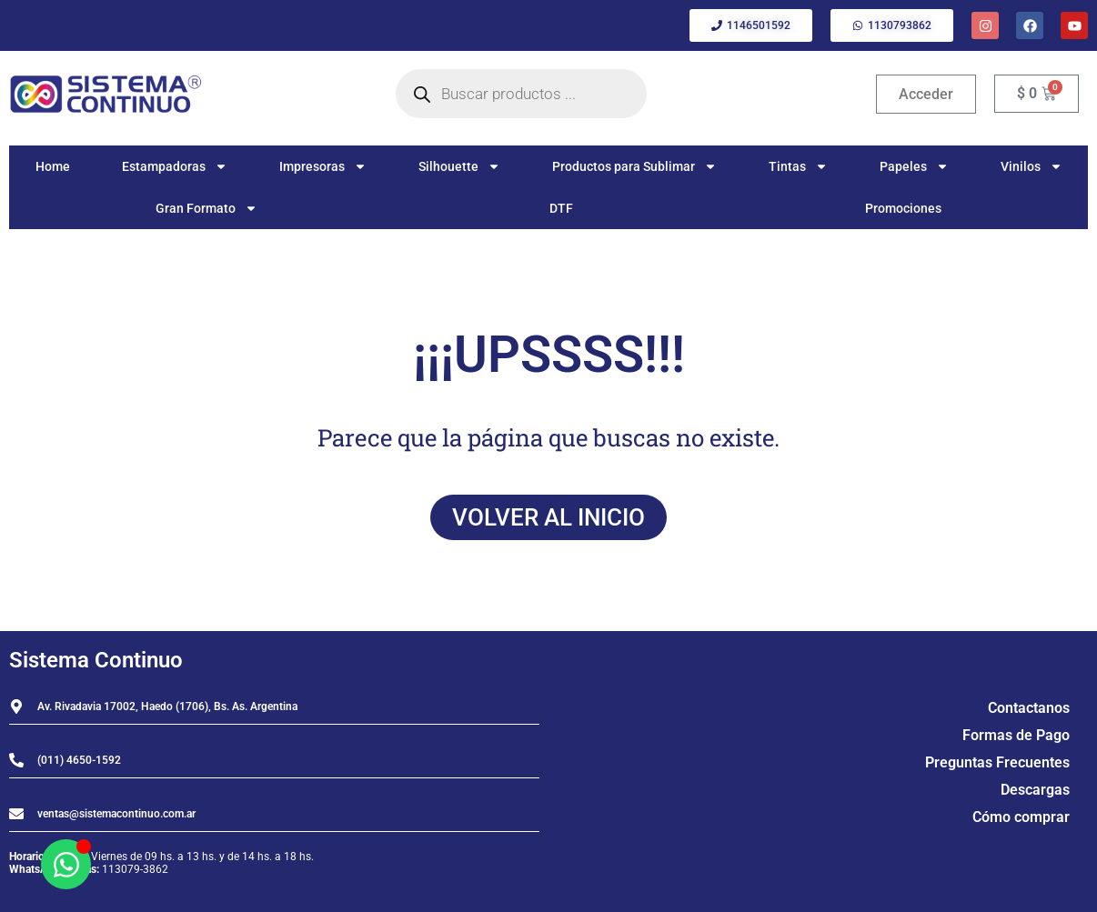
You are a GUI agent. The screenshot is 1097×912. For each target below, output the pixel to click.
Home (52, 166)
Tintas (798, 166)
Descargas (1035, 789)
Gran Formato (206, 208)
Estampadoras (174, 166)
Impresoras (323, 166)
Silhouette (459, 166)
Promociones (903, 208)
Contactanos (1029, 708)
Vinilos (1031, 166)
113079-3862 (135, 869)
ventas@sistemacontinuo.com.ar (116, 813)
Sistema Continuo (96, 660)
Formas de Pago (1016, 735)
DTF (561, 208)
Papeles (914, 166)
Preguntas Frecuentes (997, 762)
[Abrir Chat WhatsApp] (66, 864)
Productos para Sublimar (634, 166)
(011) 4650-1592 (79, 760)
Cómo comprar (1021, 817)
